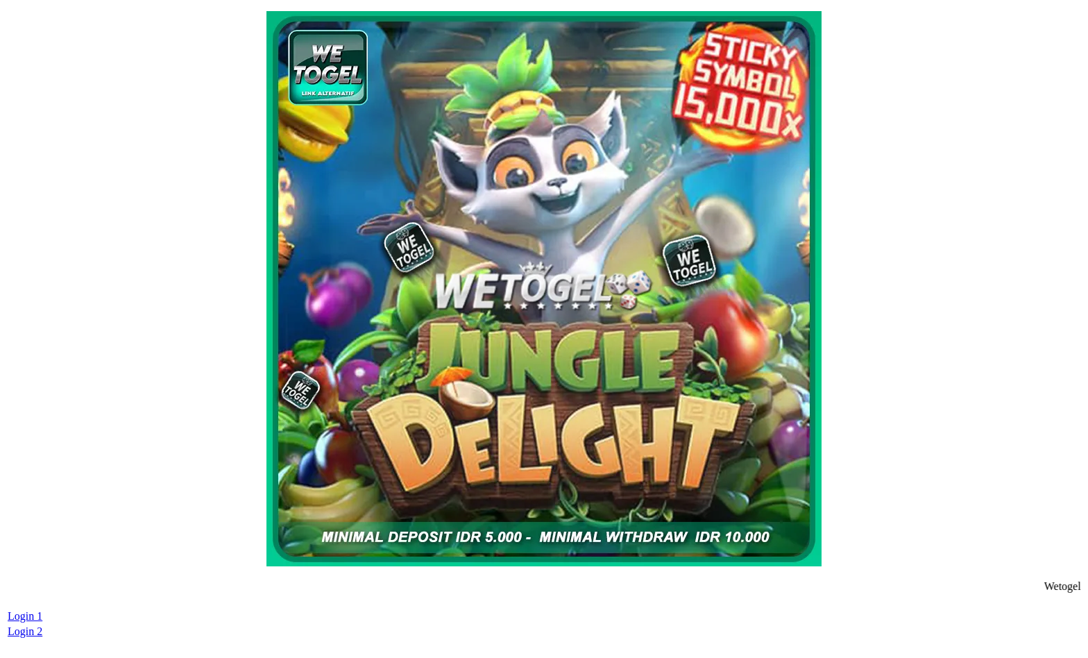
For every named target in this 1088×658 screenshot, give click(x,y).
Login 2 (25, 631)
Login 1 (25, 616)
